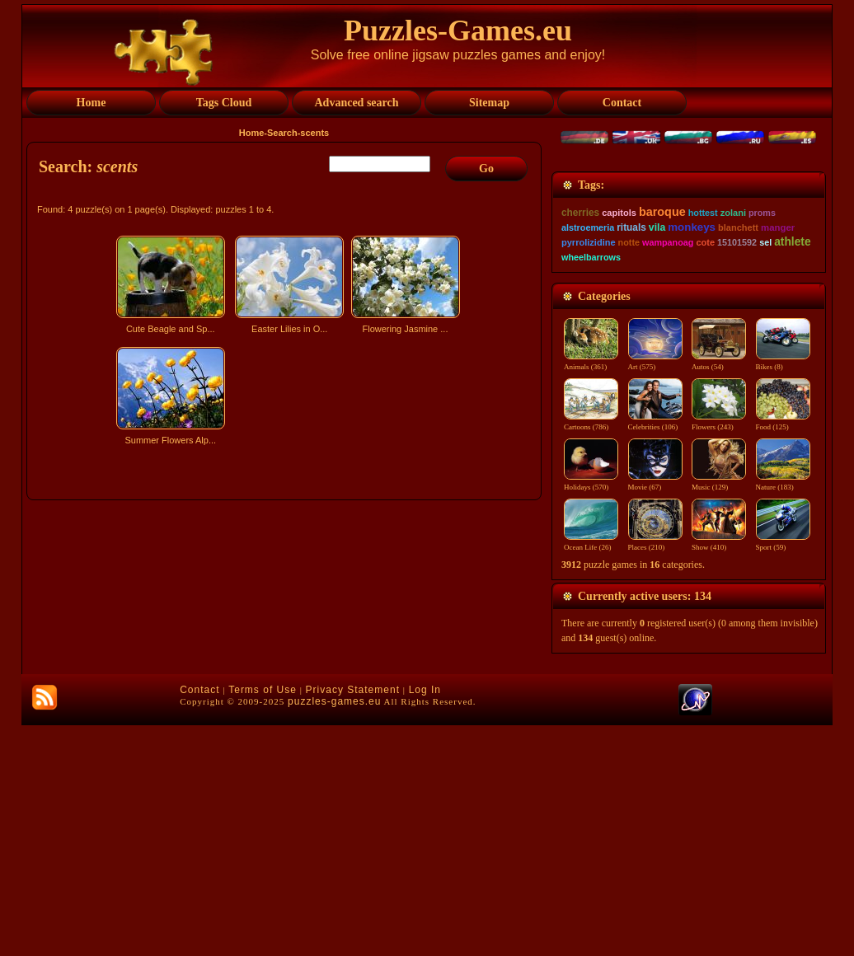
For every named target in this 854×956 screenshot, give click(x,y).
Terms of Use (262, 920)
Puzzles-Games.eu (458, 30)
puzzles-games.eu (334, 932)
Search (282, 133)
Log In (425, 920)
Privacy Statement (353, 920)
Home (252, 133)
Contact (199, 920)
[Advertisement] (286, 595)
